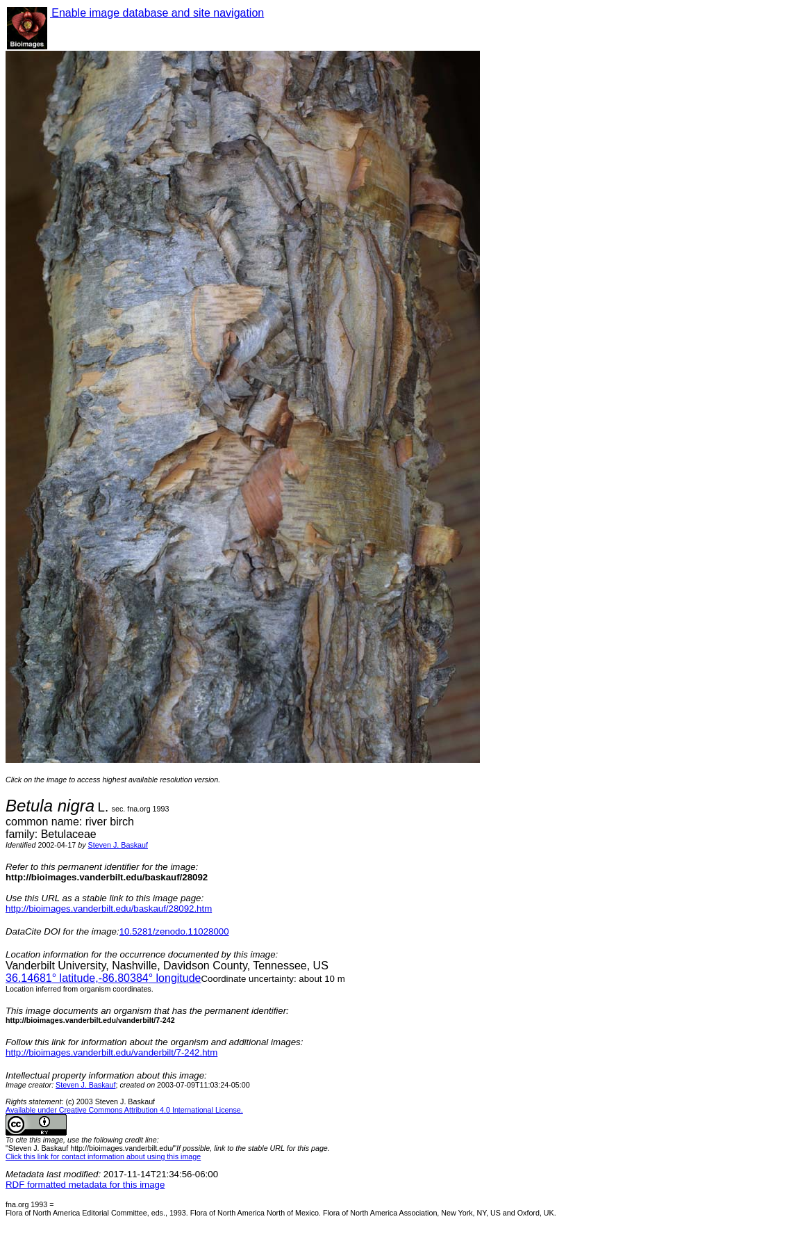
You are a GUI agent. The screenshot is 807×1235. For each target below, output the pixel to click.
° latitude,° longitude (103, 978)
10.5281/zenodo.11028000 (174, 931)
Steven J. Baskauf (118, 845)
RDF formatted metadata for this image (85, 1184)
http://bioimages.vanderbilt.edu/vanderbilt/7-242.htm (111, 1052)
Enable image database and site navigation (157, 13)
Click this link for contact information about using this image (103, 1156)
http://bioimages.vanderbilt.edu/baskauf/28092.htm (109, 908)
